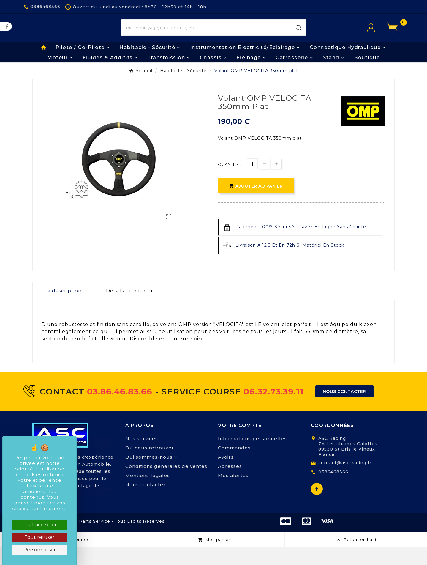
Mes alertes (233, 494)
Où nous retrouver (149, 466)
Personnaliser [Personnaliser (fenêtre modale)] (39, 550)
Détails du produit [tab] (130, 309)
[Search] (298, 37)
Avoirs (226, 475)
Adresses (230, 484)
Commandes (234, 466)
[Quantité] (252, 182)
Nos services (141, 457)
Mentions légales (147, 494)
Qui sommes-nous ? (151, 475)
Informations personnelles (252, 457)
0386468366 (333, 490)
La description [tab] (63, 309)
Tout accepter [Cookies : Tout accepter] (40, 525)
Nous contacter (145, 503)
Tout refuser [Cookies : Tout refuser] (39, 537)
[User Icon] (377, 37)
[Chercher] (206, 37)
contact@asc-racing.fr (344, 481)
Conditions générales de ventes (166, 484)
